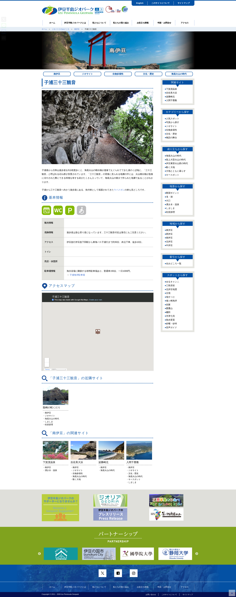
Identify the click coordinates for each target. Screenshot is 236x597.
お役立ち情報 (143, 23)
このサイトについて (160, 3)
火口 (168, 200)
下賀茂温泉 (171, 89)
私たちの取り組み (121, 23)
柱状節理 (170, 212)
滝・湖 (169, 197)
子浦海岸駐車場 (77, 275)
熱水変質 (170, 320)
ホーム (52, 23)
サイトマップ (184, 3)
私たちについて (99, 23)
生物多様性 (117, 74)
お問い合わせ (151, 594)
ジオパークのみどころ (60, 29)
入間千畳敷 (171, 100)
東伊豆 (169, 230)
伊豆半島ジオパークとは (75, 23)
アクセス (185, 23)
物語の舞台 (171, 137)
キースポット (172, 175)
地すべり (170, 297)
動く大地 (170, 167)
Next (196, 553)
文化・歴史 (148, 74)
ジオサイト (87, 74)
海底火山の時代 (179, 74)
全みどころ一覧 (173, 263)
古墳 (168, 293)
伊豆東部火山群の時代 (177, 163)
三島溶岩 (170, 285)
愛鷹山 (169, 308)
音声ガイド (171, 327)
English (139, 3)
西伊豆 (169, 234)
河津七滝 (170, 316)
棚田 (168, 312)
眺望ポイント (172, 193)
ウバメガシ (119, 190)
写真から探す (172, 122)
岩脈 (168, 304)
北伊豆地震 (171, 289)
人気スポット (172, 118)
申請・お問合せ (164, 23)
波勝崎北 (170, 96)
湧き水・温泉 (172, 204)
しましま (170, 208)
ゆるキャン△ (172, 281)
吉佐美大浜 (171, 92)
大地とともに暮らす (176, 171)
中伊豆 (169, 245)
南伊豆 (76, 29)
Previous (39, 553)
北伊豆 (169, 241)
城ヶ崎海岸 (171, 300)
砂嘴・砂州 (171, 323)
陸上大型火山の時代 (176, 159)
